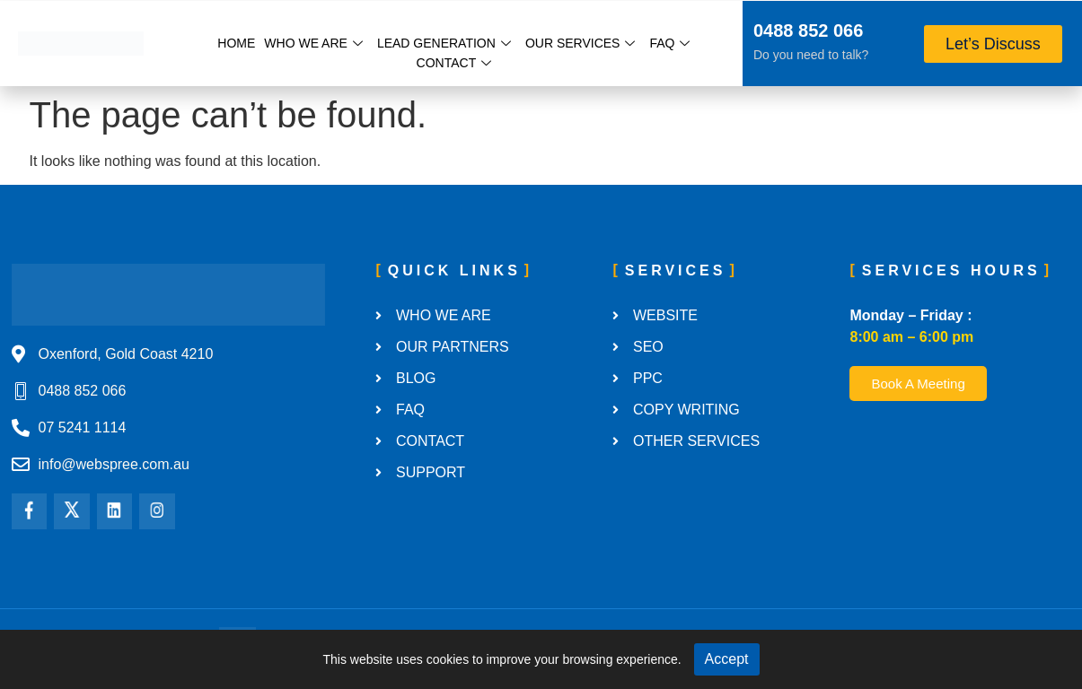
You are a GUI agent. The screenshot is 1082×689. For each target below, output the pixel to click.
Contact (454, 63)
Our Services (580, 43)
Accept (727, 659)
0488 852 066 (808, 30)
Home (236, 43)
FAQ (669, 43)
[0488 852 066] (730, 33)
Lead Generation (444, 43)
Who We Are (313, 43)
